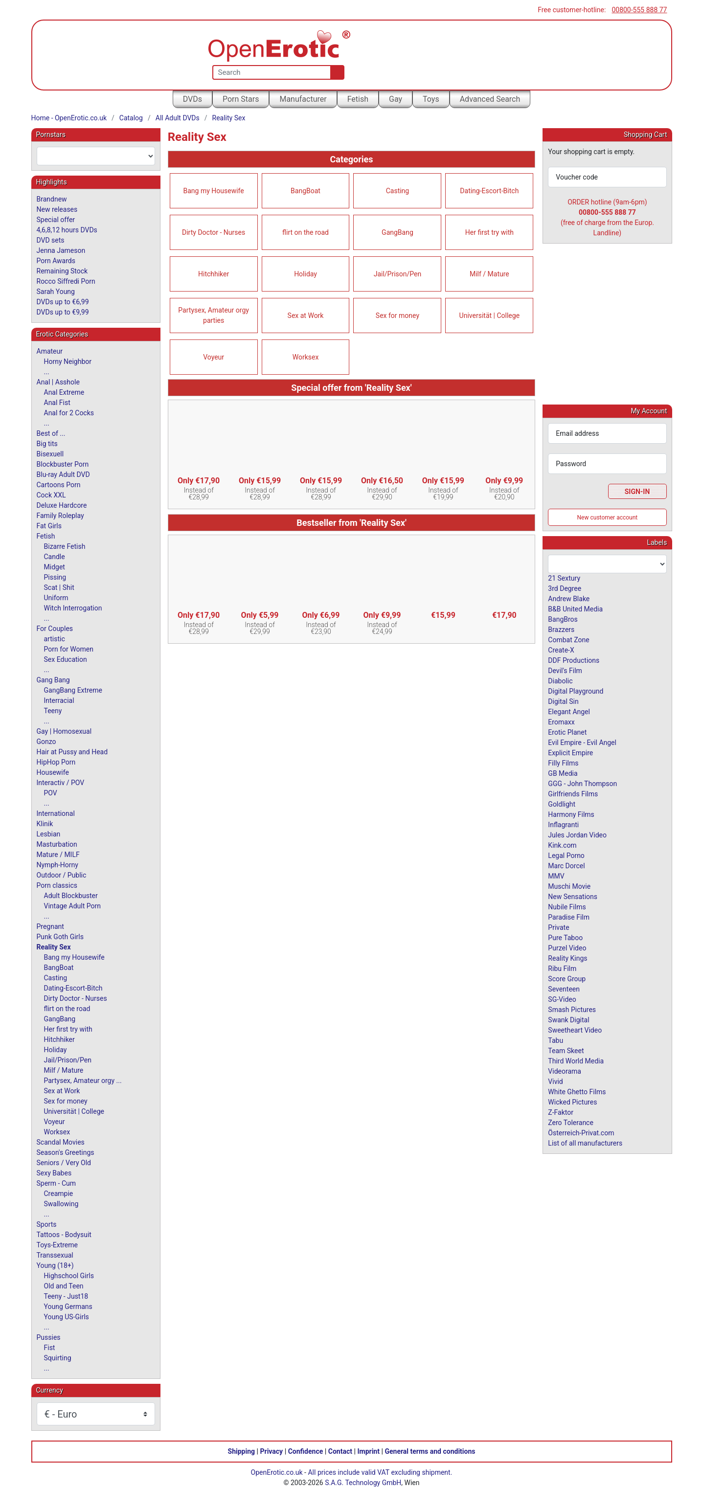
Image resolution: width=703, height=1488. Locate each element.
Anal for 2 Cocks (69, 413)
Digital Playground (575, 691)
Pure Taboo (565, 937)
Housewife (53, 772)
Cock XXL (51, 495)
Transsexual (55, 1255)
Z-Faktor (560, 1112)
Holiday (305, 274)
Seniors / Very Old (64, 1163)
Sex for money (397, 315)
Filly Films (563, 763)
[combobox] (96, 156)
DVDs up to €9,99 (63, 312)
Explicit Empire (570, 752)
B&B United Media (575, 608)
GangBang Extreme (73, 690)
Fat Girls (49, 526)
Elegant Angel (569, 711)
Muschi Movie (569, 886)
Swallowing (61, 1204)
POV (50, 793)
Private (558, 927)
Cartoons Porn (59, 485)
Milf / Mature (489, 274)
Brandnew (52, 199)
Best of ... (51, 433)
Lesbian (49, 834)
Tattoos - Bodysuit (64, 1235)
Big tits (47, 444)
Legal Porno (566, 855)
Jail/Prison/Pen (398, 274)
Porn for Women (68, 649)
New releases (57, 209)
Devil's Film (565, 670)
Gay (395, 99)
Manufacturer (302, 99)
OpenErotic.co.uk (277, 1472)
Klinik (45, 824)
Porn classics (57, 885)
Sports (47, 1224)
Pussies (49, 1337)
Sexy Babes (54, 1173)
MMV (556, 875)
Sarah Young (56, 291)
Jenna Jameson (61, 250)
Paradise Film (569, 917)
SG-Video (562, 999)
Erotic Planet (567, 732)
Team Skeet (566, 1050)
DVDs (192, 99)
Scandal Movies (61, 1142)
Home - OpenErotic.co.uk (69, 118)
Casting (397, 191)
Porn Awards (56, 261)
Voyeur (213, 357)
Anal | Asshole (58, 382)
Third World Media (576, 1060)
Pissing (55, 577)
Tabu (555, 1040)
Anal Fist (57, 402)
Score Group (567, 978)
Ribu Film (562, 968)
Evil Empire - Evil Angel (582, 742)
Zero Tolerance (570, 1122)
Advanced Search (490, 99)
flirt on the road (305, 232)
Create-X (561, 650)
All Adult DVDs (178, 118)
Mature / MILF (58, 854)
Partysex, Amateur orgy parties (213, 315)
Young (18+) (55, 1265)
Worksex (306, 357)
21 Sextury (564, 578)
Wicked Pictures (572, 1101)
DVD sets (51, 240)
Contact (340, 1451)
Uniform (56, 598)
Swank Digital (568, 1019)
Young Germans (68, 1306)
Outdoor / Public (62, 875)
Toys (431, 99)
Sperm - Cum (56, 1183)
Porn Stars (241, 99)
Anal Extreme (64, 392)
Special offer (56, 220)
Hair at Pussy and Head (72, 752)
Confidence (305, 1451)
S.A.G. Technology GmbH (363, 1483)
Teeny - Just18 (66, 1296)
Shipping (241, 1451)
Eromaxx (561, 721)
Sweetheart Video (575, 1030)
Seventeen (564, 988)
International (56, 813)
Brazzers (561, 629)
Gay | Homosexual (64, 731)
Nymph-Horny (57, 865)
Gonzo (46, 741)
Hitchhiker (213, 274)
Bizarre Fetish (65, 546)
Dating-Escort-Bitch (489, 191)
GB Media (562, 773)
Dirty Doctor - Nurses (213, 232)
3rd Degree (564, 588)
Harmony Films (571, 814)
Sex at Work (306, 315)
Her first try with (489, 232)
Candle (54, 557)
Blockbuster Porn (63, 464)
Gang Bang (53, 680)
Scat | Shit (59, 587)
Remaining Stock (62, 271)
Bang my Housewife (213, 191)
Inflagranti (563, 824)
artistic (54, 639)
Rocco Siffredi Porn (66, 281)
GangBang (397, 232)
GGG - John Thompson (582, 783)
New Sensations (572, 896)
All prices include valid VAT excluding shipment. (380, 1472)
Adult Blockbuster (71, 896)
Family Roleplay (60, 515)
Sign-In (637, 491)
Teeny (53, 711)
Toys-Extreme (57, 1245)
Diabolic (560, 680)
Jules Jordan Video (577, 834)
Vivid (555, 1081)
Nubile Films (567, 906)
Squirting (57, 1358)
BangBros (562, 619)
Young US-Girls (66, 1317)
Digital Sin (563, 701)
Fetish (357, 99)
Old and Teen (64, 1286)
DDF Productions (573, 660)
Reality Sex (229, 118)
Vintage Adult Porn (72, 906)
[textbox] (96, 156)
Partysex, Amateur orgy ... (83, 1080)
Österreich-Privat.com (581, 1132)
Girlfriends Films (573, 793)
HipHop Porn (56, 762)
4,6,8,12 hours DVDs (67, 230)
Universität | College (489, 315)
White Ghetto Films (577, 1091)
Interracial (59, 700)
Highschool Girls (69, 1276)
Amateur (50, 351)
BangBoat (305, 191)
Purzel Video (567, 947)
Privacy (271, 1451)
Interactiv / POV (61, 783)
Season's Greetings (65, 1152)
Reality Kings (567, 958)
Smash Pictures (572, 1009)
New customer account (607, 517)
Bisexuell (50, 454)
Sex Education (65, 659)
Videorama (564, 1071)
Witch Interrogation (73, 608)
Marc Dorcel (566, 865)
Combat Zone (568, 639)
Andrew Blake (569, 598)
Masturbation (57, 844)
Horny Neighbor (68, 361)
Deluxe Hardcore (62, 505)
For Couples (55, 628)
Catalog (131, 118)
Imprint (368, 1451)
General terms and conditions (430, 1451)
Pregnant (50, 926)
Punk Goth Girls (60, 937)
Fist (49, 1348)
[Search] (335, 72)
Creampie (58, 1193)
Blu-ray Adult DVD (63, 474)
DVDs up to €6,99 (63, 302)
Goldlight (561, 804)
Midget (54, 567)
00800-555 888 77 (639, 10)
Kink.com (562, 845)
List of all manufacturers (585, 1143)
